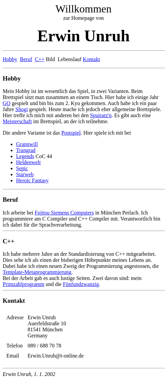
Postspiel (71, 133)
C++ (40, 59)
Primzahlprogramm (23, 284)
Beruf (26, 59)
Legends (25, 156)
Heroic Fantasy (32, 180)
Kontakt (91, 59)
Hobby (10, 59)
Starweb (24, 174)
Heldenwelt (28, 162)
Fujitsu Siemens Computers (64, 213)
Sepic (22, 168)
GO (6, 103)
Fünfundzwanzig (81, 284)
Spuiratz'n (100, 115)
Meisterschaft (17, 121)
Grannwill (27, 144)
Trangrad (25, 150)
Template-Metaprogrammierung (37, 272)
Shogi (21, 109)
